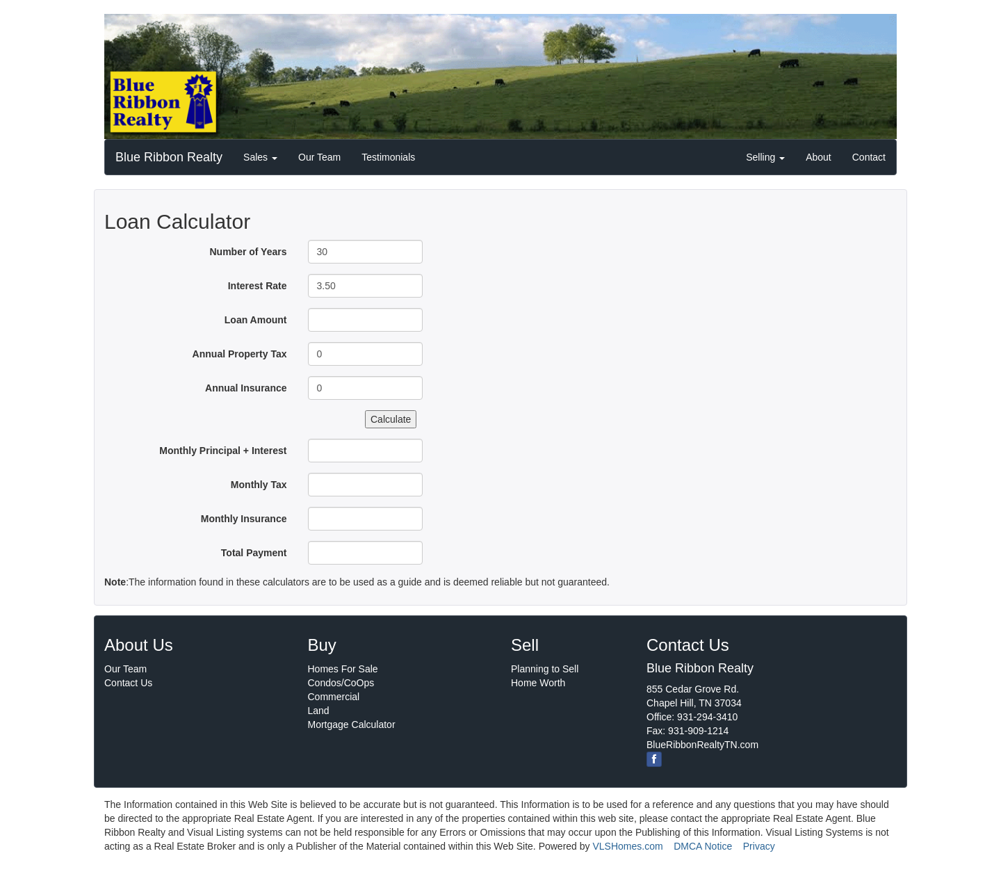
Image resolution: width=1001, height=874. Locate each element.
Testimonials (388, 157)
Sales (260, 157)
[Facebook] (654, 759)
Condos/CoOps (341, 682)
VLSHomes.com (627, 846)
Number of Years (247, 251)
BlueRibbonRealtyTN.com (702, 744)
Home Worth (538, 682)
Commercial (334, 696)
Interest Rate (257, 285)
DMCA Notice (703, 846)
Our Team (319, 157)
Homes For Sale (343, 668)
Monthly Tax (259, 484)
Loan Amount (256, 319)
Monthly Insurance (244, 518)
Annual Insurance (245, 388)
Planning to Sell (544, 668)
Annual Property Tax (240, 353)
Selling (765, 157)
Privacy (759, 846)
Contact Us (128, 682)
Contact (869, 157)
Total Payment (254, 552)
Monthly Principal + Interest (222, 450)
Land (318, 710)
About (818, 157)
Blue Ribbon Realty (168, 157)
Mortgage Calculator (352, 724)
